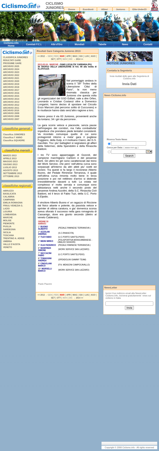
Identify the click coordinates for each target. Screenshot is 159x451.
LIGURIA (7, 211)
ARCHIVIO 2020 (11, 81)
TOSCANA (8, 235)
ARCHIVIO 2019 (11, 84)
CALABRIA (8, 196)
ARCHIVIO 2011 (11, 108)
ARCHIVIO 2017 (11, 90)
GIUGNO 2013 (10, 164)
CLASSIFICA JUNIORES (15, 57)
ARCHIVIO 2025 (11, 66)
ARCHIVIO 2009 (11, 113)
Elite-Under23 (139, 9)
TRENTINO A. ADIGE (13, 238)
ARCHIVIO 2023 (11, 72)
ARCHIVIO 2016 (11, 93)
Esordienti (88, 9)
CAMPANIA (9, 199)
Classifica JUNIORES (14, 134)
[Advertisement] (17, 313)
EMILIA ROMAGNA (13, 202)
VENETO (7, 247)
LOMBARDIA (9, 214)
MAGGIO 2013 (10, 161)
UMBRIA (7, 241)
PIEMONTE (8, 223)
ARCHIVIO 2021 (11, 78)
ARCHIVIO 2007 (11, 119)
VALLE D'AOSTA (11, 244)
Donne (71, 9)
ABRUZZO (8, 191)
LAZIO (6, 208)
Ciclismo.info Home (11, 44)
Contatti (147, 44)
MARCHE (8, 217)
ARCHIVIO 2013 (11, 102)
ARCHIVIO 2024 (11, 69)
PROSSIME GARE (12, 63)
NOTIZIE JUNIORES (121, 63)
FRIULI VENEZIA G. (13, 205)
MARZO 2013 (10, 155)
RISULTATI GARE (12, 60)
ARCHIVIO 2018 (11, 87)
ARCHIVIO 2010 (11, 110)
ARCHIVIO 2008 (11, 116)
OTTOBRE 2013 (11, 176)
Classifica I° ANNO (12, 137)
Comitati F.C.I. (34, 44)
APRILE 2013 (10, 158)
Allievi (104, 9)
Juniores (120, 9)
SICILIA (7, 232)
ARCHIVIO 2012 (11, 105)
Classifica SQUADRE (14, 140)
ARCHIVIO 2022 (11, 75)
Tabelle (102, 44)
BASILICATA (9, 193)
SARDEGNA (9, 229)
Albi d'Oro (56, 44)
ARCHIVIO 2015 (11, 96)
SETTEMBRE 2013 (12, 173)
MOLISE (7, 220)
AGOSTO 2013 (10, 170)
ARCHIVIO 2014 (11, 99)
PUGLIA (7, 226)
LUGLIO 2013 (10, 167)
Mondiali (79, 44)
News (125, 44)
